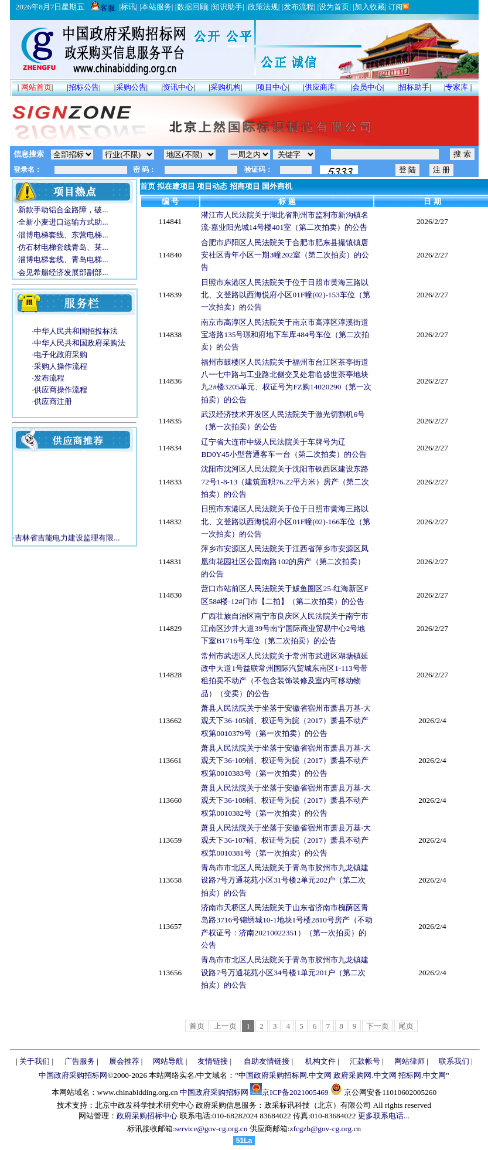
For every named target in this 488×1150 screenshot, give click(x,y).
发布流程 (299, 6)
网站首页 (36, 87)
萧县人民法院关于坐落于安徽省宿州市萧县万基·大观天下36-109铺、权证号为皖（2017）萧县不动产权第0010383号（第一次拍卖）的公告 (285, 761)
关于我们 (34, 1061)
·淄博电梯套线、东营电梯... (60, 234)
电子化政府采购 (60, 354)
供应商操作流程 (60, 389)
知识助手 (227, 6)
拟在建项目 (176, 186)
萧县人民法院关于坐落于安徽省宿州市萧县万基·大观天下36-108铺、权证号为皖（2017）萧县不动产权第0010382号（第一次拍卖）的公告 (285, 800)
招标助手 (414, 87)
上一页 (225, 1026)
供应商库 (320, 87)
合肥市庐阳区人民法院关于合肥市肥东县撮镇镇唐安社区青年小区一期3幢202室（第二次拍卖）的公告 (285, 255)
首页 (147, 186)
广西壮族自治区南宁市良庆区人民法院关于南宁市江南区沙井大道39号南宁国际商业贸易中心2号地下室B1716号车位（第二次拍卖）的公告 (284, 629)
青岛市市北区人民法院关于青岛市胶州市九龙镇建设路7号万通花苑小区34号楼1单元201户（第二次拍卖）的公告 (284, 972)
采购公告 (131, 87)
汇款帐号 (365, 1061)
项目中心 (272, 87)
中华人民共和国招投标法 (76, 331)
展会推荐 (124, 1061)
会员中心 (367, 87)
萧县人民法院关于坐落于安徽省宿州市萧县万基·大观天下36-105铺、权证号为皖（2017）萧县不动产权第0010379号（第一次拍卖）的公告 (285, 721)
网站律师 (409, 1061)
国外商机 (277, 186)
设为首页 (334, 6)
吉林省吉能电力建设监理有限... (67, 539)
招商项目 (245, 186)
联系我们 (454, 1061)
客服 (103, 8)
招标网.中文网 (422, 1075)
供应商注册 (53, 401)
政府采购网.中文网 (364, 1075)
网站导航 (168, 1061)
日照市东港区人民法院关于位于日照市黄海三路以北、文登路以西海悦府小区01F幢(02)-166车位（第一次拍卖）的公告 (285, 521)
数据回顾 (192, 6)
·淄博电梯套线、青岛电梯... (60, 259)
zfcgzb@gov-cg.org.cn (325, 1128)
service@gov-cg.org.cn (211, 1128)
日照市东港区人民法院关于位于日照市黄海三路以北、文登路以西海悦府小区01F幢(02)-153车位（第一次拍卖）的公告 (285, 295)
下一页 (377, 1026)
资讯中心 (178, 87)
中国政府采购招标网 (73, 1075)
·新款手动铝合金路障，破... (60, 209)
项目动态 (212, 186)
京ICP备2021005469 (295, 1092)
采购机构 (225, 87)
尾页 (406, 1026)
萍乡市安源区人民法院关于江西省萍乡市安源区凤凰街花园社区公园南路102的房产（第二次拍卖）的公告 (284, 561)
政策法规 (263, 6)
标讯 (128, 6)
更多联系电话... (383, 1115)
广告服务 (79, 1061)
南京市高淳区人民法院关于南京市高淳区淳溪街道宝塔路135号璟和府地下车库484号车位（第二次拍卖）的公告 (285, 335)
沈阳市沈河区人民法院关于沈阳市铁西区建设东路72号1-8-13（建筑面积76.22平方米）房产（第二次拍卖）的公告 (285, 481)
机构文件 (320, 1061)
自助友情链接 (266, 1061)
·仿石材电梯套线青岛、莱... (60, 247)
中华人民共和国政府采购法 (79, 342)
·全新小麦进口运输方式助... (60, 222)
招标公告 (84, 87)
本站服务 (156, 6)
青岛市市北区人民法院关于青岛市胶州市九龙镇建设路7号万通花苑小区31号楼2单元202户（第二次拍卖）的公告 (284, 880)
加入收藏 (369, 6)
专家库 (456, 87)
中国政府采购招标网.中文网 (285, 1075)
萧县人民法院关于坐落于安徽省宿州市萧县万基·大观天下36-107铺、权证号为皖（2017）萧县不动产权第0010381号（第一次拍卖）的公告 (285, 840)
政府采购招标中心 (147, 1115)
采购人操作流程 (60, 366)
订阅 (398, 7)
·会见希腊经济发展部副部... (60, 272)
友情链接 (212, 1061)
